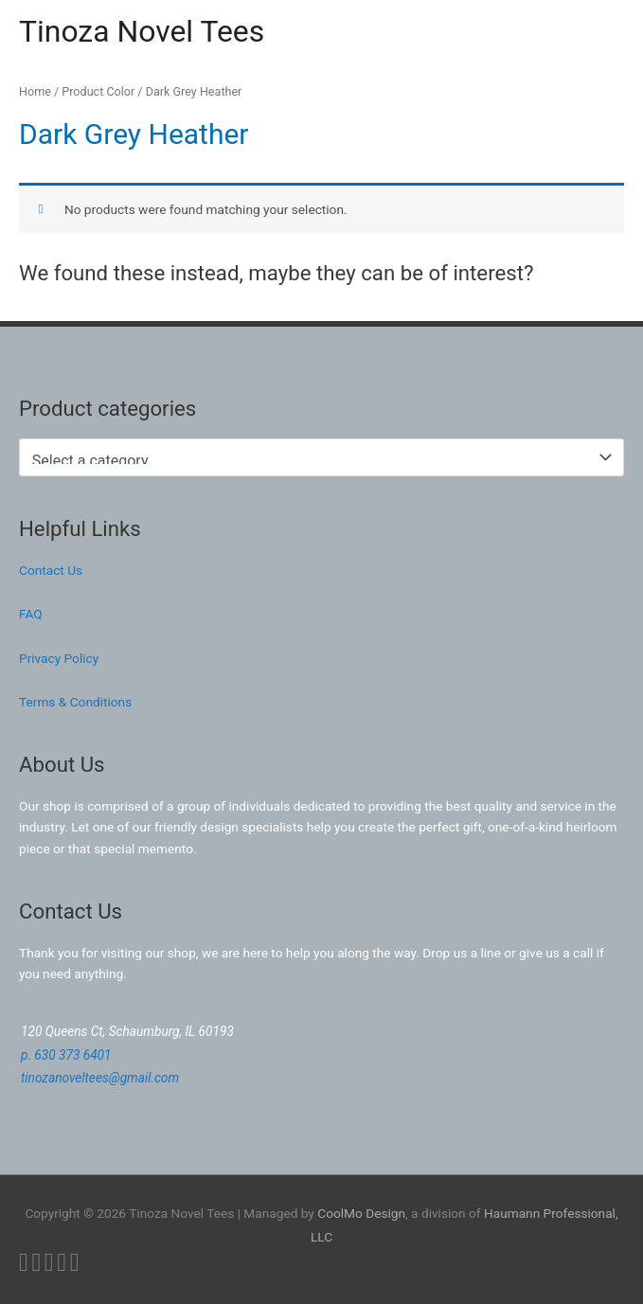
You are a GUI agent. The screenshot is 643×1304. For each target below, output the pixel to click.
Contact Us (50, 570)
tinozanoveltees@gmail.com (100, 1077)
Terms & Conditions (75, 701)
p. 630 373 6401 (66, 1055)
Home (35, 91)
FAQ (31, 613)
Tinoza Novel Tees (141, 31)
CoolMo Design (361, 1213)
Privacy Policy (58, 658)
